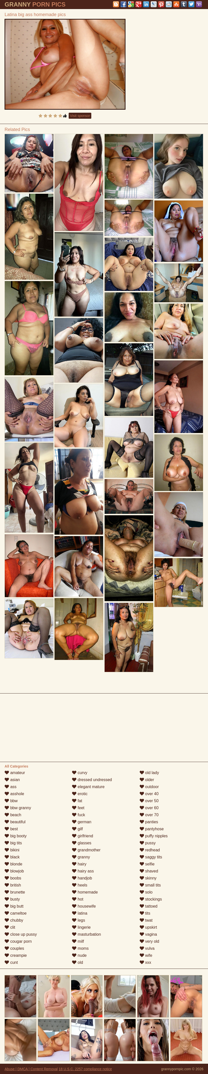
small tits (150, 885)
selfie (147, 864)
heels (79, 885)
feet (78, 808)
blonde (13, 864)
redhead (150, 850)
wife (146, 955)
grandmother (86, 850)
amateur (15, 773)
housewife (84, 906)
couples (14, 948)
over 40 (149, 794)
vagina (148, 934)
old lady (149, 773)
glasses (81, 843)
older (147, 780)
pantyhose (152, 829)
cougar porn (18, 941)
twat (146, 920)
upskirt (148, 927)
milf (78, 941)
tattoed (148, 906)
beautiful (15, 822)
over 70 (149, 815)
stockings (151, 899)
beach (13, 815)
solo (146, 892)
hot (77, 899)
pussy (148, 843)
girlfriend (82, 836)
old (77, 962)
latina (79, 913)
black (12, 857)
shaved (149, 871)
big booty (15, 836)
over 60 (149, 808)
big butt (14, 906)
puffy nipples (154, 836)
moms (80, 948)
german (81, 822)
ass (10, 787)
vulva (147, 948)
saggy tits (151, 857)
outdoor (149, 787)
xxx (145, 962)
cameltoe (15, 913)
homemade (85, 892)
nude (79, 955)
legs (78, 920)
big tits (13, 843)
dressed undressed (92, 780)
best (11, 829)
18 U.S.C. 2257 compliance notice (85, 1069)
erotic (80, 794)
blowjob (14, 871)
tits (145, 913)
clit (10, 927)
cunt (11, 962)
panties (149, 822)
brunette (15, 892)
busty (12, 899)
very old (149, 941)
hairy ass (83, 871)
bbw (11, 801)
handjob (82, 878)
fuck (78, 815)
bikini (12, 850)
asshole (14, 794)
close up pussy (21, 934)
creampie (16, 955)
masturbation (86, 934)
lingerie (81, 927)
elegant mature (88, 787)
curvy (79, 773)
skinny (148, 878)
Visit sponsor (80, 116)
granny (81, 857)
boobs (13, 878)
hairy (79, 864)
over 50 (149, 801)
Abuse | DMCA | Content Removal (31, 1069)
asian (12, 780)
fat (77, 801)
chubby (14, 920)
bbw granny (18, 808)
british (13, 885)
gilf (77, 829)
